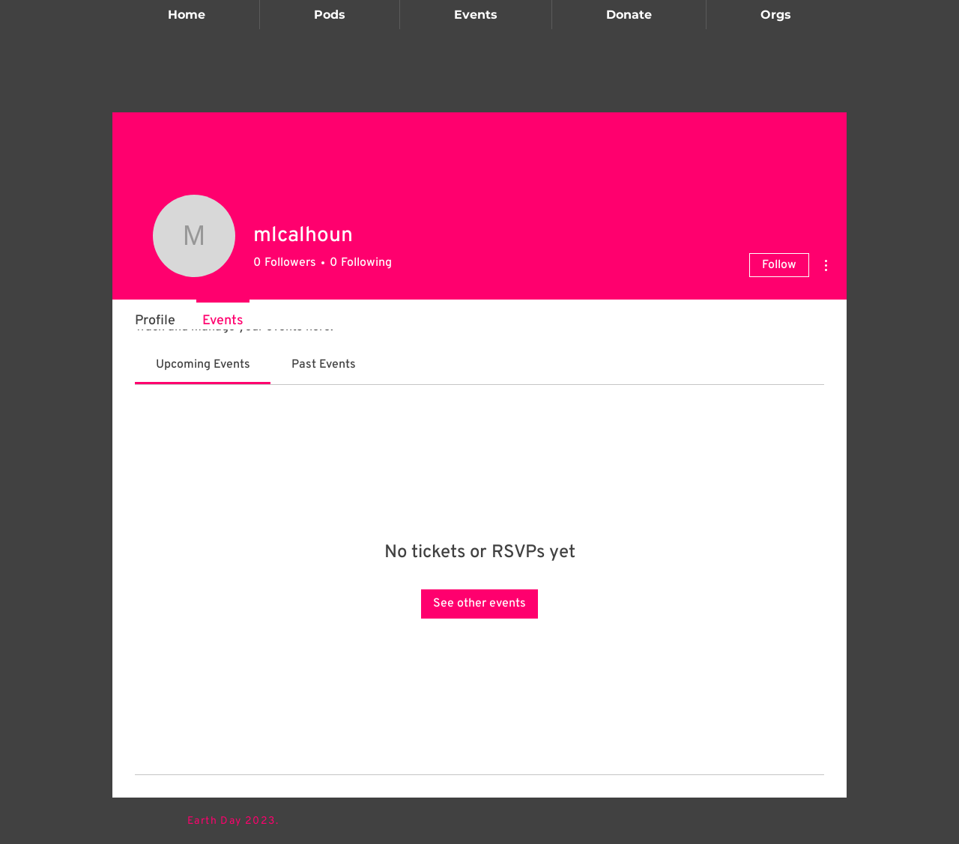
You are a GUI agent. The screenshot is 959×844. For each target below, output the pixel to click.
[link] (203, 364)
